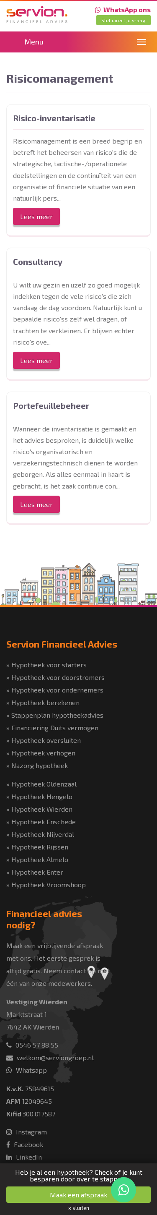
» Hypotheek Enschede (41, 822)
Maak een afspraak (78, 1195)
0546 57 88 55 (32, 1045)
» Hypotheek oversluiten (43, 740)
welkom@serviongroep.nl (50, 1057)
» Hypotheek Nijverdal (40, 834)
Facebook (24, 1144)
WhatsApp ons (123, 9)
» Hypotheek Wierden (39, 809)
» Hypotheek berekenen (43, 702)
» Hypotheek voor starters (46, 665)
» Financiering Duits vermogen (52, 728)
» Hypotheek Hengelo (39, 796)
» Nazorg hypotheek (37, 765)
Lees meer (36, 216)
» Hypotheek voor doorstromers (55, 677)
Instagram (26, 1132)
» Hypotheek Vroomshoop (46, 884)
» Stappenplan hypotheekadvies (54, 715)
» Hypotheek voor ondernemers (54, 690)
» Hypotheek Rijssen (37, 847)
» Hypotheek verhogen (40, 753)
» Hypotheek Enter (34, 872)
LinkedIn (24, 1157)
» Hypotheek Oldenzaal (41, 784)
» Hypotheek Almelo (37, 859)
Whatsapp (26, 1070)
